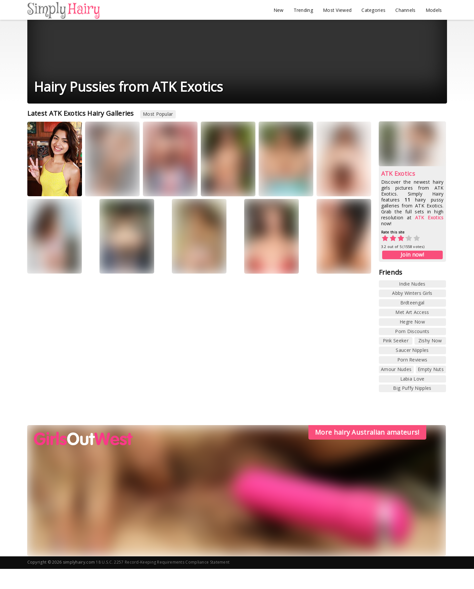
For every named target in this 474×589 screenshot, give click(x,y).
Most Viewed (337, 10)
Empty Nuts (431, 369)
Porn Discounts (412, 331)
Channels (405, 10)
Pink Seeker (395, 340)
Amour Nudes (396, 369)
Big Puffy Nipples (412, 388)
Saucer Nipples (412, 350)
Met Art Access (412, 312)
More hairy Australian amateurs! (367, 432)
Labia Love (412, 379)
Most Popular (158, 114)
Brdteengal (412, 302)
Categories (373, 10)
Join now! (412, 254)
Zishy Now (430, 340)
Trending (303, 10)
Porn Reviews (412, 359)
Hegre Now (412, 322)
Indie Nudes (412, 284)
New (279, 10)
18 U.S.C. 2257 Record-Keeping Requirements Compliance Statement (162, 562)
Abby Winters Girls (412, 293)
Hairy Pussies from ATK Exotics (128, 87)
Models (434, 10)
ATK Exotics (398, 173)
